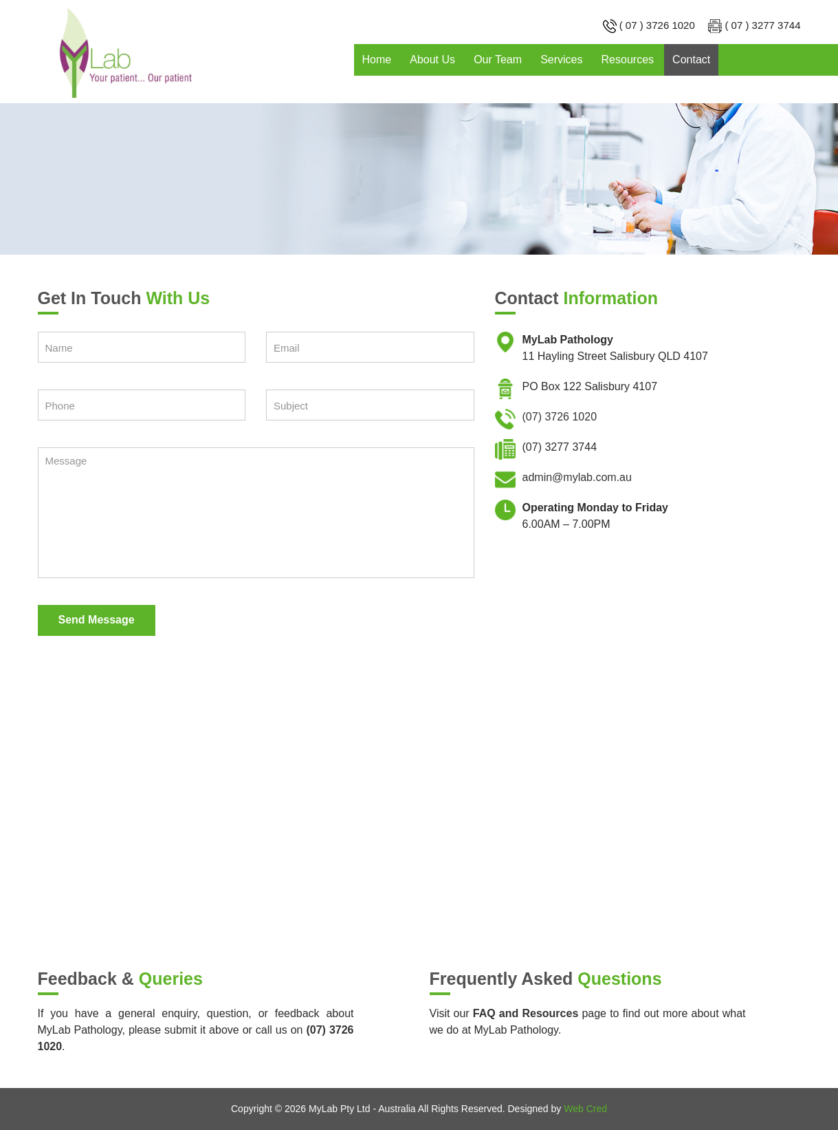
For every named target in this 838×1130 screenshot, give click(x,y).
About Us (432, 59)
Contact (691, 59)
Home (377, 59)
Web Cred (585, 1108)
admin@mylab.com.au (577, 477)
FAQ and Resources (525, 1013)
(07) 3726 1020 (559, 417)
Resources (628, 59)
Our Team (498, 59)
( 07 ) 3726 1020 (657, 25)
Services (561, 59)
